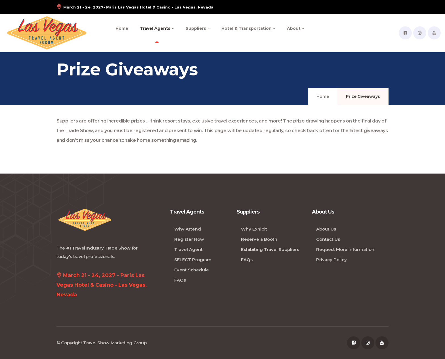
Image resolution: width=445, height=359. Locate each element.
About (295, 28)
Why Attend (187, 229)
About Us (326, 229)
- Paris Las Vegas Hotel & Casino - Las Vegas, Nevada (134, 7)
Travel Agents (157, 28)
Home (122, 28)
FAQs (180, 280)
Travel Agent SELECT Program (192, 254)
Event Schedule (191, 270)
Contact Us (328, 239)
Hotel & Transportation (248, 28)
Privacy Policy (331, 259)
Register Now (189, 239)
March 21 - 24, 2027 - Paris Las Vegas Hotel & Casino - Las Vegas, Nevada (101, 284)
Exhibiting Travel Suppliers (270, 249)
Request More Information (345, 249)
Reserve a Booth (259, 239)
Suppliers (198, 28)
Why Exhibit (254, 229)
